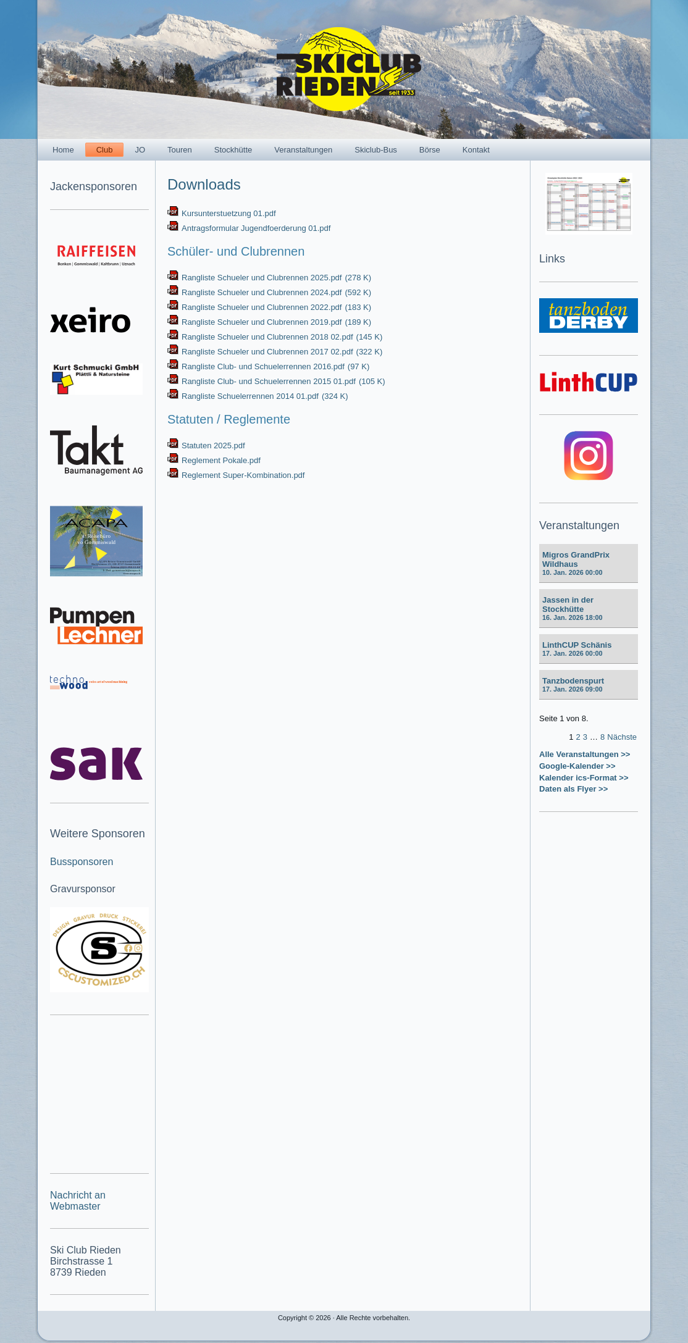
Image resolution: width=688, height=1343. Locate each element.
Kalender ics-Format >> (584, 777)
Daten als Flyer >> (573, 788)
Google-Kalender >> (577, 766)
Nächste (622, 737)
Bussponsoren (81, 861)
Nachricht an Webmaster (78, 1200)
